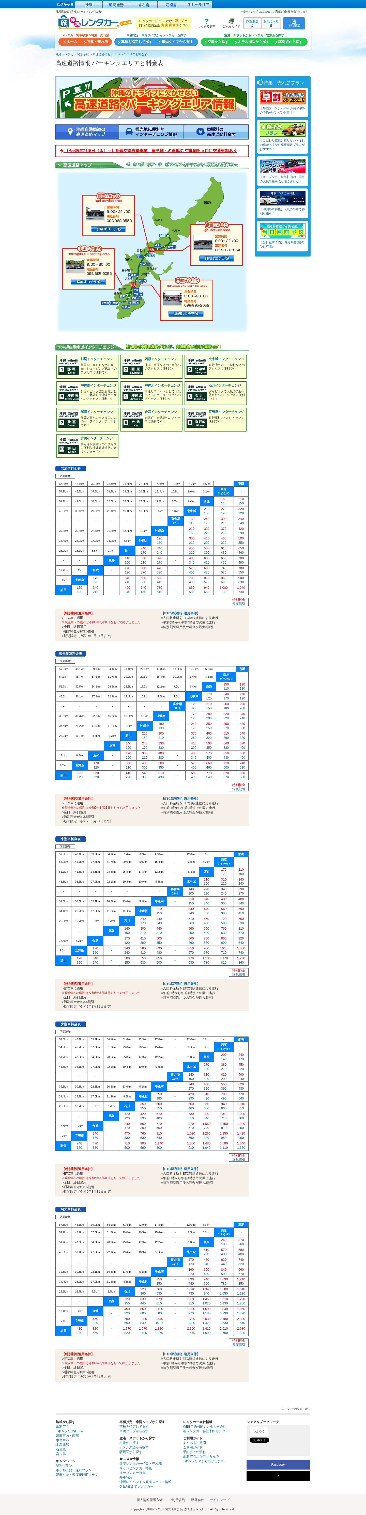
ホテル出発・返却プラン (74, 1470)
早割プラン (64, 1466)
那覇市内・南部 (67, 1436)
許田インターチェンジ (97, 438)
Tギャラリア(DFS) (69, 1431)
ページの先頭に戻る (298, 1408)
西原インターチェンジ (161, 359)
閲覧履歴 (252, 23)
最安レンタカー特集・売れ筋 (140, 1463)
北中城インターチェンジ (226, 359)
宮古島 (61, 1454)
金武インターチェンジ (161, 412)
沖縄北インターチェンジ (162, 385)
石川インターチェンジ (225, 385)
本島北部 (62, 1445)
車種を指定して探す (134, 1426)
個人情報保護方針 (150, 1500)
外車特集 (125, 1477)
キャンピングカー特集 (135, 1468)
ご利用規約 (177, 1500)
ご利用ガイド (229, 23)
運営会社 (197, 1500)
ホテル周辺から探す (134, 1447)
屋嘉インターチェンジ (97, 412)
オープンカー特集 (132, 1473)
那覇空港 (62, 1426)
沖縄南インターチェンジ (98, 385)
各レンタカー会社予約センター (205, 1431)
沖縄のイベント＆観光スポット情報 (145, 1482)
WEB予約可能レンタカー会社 (204, 1426)
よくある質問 (205, 23)
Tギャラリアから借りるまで (203, 1461)
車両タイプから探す (134, 1431)
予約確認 (294, 23)
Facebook (278, 1464)
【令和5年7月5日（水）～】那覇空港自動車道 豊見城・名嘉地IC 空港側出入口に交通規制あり (148, 151)
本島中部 (62, 1440)
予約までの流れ (194, 1452)
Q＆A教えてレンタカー (136, 1486)
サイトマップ (220, 1500)
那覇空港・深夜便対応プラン (77, 1475)
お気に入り (271, 23)
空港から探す (129, 1443)
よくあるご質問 (194, 1443)
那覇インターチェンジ (97, 359)
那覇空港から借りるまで (201, 1456)
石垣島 (61, 1449)
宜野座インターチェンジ (226, 412)
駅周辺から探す (130, 1452)
